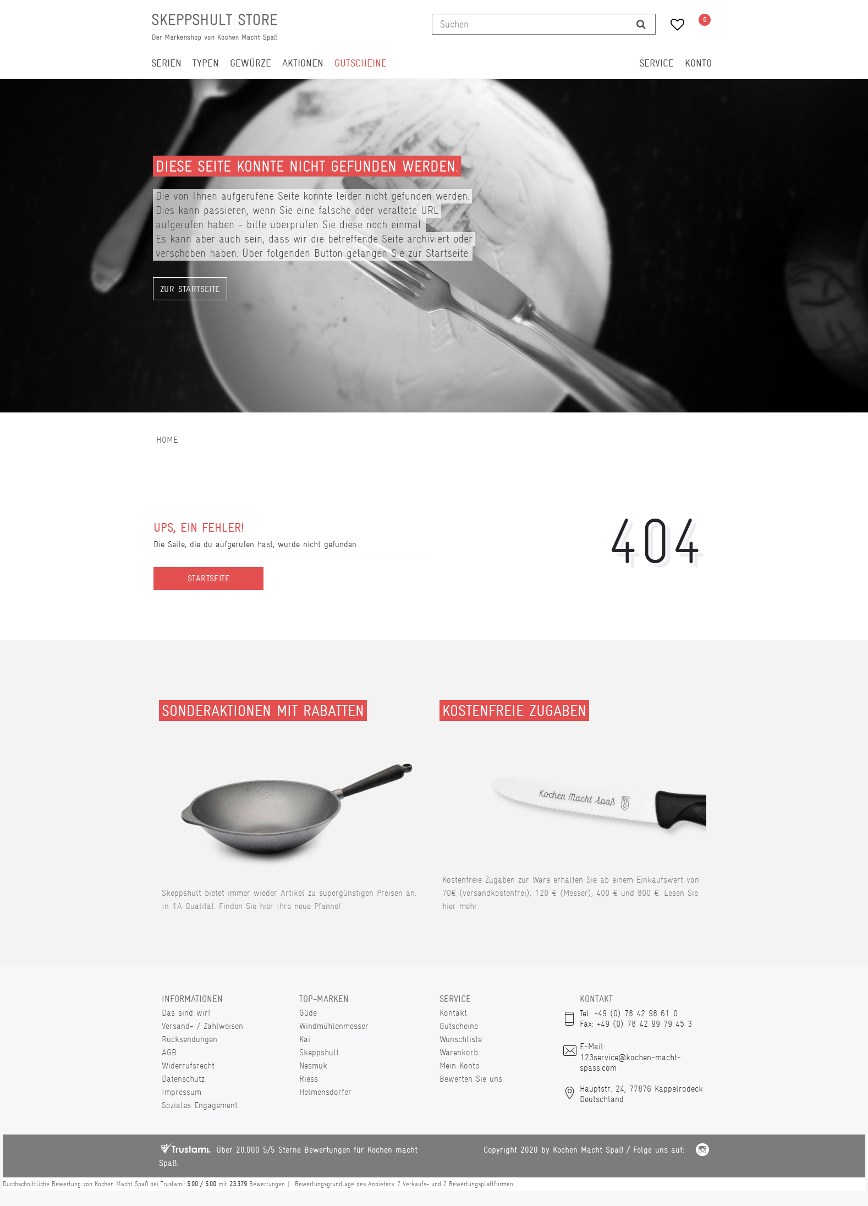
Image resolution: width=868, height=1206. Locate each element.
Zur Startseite (190, 289)
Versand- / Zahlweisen (202, 1026)
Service (656, 63)
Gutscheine (360, 63)
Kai (304, 1039)
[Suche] (641, 24)
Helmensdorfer (325, 1092)
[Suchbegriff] (529, 24)
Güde (308, 1012)
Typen (206, 63)
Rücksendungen (189, 1039)
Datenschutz (183, 1078)
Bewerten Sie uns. (472, 1078)
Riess (308, 1078)
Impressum (181, 1092)
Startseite (208, 578)
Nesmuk (313, 1065)
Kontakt (453, 1012)
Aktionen (302, 63)
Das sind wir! (186, 1012)
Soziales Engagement (200, 1105)
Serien (166, 63)
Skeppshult (319, 1052)
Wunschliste (461, 1039)
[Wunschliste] (673, 26)
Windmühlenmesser (334, 1026)
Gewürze (250, 63)
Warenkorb (459, 1052)
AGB (169, 1052)
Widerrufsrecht (188, 1065)
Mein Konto (460, 1065)
